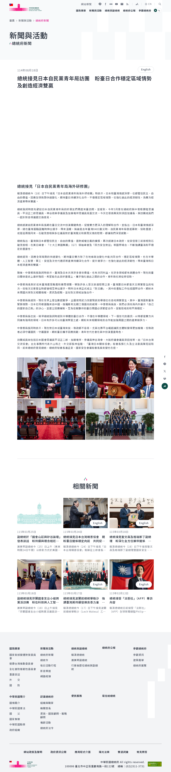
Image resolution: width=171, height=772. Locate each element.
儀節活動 (45, 720)
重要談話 (14, 673)
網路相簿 (45, 675)
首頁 (12, 20)
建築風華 (138, 659)
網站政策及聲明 (33, 749)
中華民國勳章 (17, 722)
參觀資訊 (138, 653)
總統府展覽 (140, 664)
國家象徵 (14, 716)
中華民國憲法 (17, 706)
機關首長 (45, 706)
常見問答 (142, 749)
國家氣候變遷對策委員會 (22, 655)
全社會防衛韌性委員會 (22, 668)
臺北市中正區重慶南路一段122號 (94, 764)
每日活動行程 (48, 664)
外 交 (14, 678)
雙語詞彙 (123, 749)
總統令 (44, 659)
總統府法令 (47, 725)
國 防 (14, 684)
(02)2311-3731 (135, 764)
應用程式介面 (83, 749)
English (146, 69)
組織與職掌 (47, 700)
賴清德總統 (78, 653)
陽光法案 (104, 749)
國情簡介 (14, 700)
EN (148, 4)
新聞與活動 (25, 20)
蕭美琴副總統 (79, 659)
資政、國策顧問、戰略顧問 (53, 712)
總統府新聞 (47, 653)
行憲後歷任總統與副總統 (84, 665)
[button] (160, 4)
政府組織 (14, 727)
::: (2, 1)
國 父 (14, 711)
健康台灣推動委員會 (21, 662)
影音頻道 (45, 670)
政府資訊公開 (58, 749)
